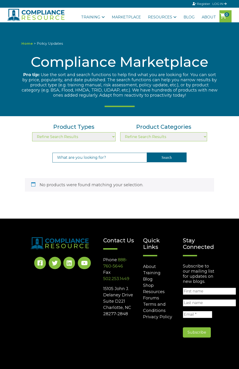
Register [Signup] (201, 4)
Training (90, 17)
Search (167, 157)
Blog (189, 17)
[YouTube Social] (84, 264)
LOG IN (219, 4)
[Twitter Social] (55, 264)
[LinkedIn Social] (69, 264)
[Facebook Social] (40, 264)
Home (27, 43)
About (209, 17)
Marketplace (126, 17)
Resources (160, 17)
